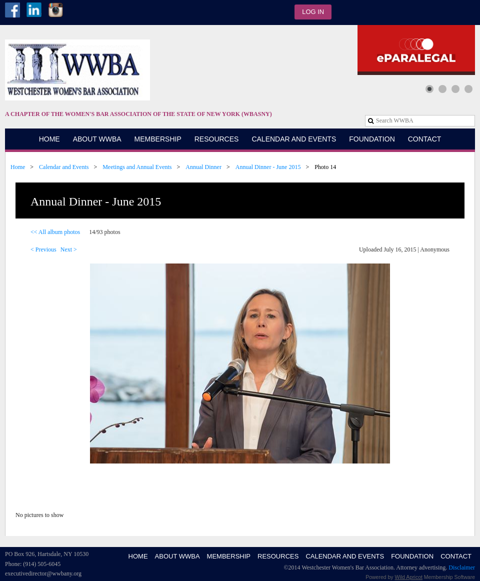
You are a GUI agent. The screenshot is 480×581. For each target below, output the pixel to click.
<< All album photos (55, 232)
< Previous (43, 249)
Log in (313, 12)
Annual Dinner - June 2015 (268, 167)
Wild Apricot (408, 577)
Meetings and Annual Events (137, 167)
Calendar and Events (63, 167)
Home (17, 167)
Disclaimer (461, 567)
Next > (68, 249)
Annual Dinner (204, 167)
